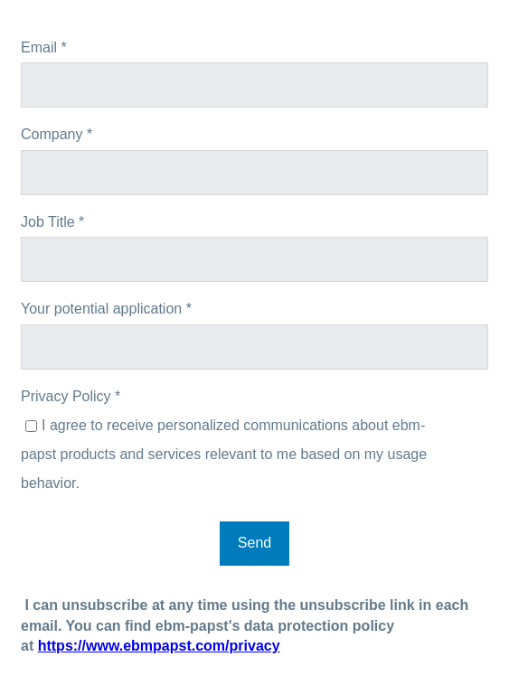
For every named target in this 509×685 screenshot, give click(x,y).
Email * (44, 47)
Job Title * (52, 222)
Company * (56, 134)
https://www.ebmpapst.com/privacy (159, 645)
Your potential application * (106, 308)
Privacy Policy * (70, 396)
